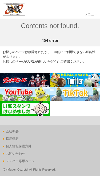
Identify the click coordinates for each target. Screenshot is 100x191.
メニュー (91, 14)
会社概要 (12, 131)
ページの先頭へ (11, 129)
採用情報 (12, 139)
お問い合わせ (15, 153)
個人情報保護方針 (18, 146)
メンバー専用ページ (20, 161)
